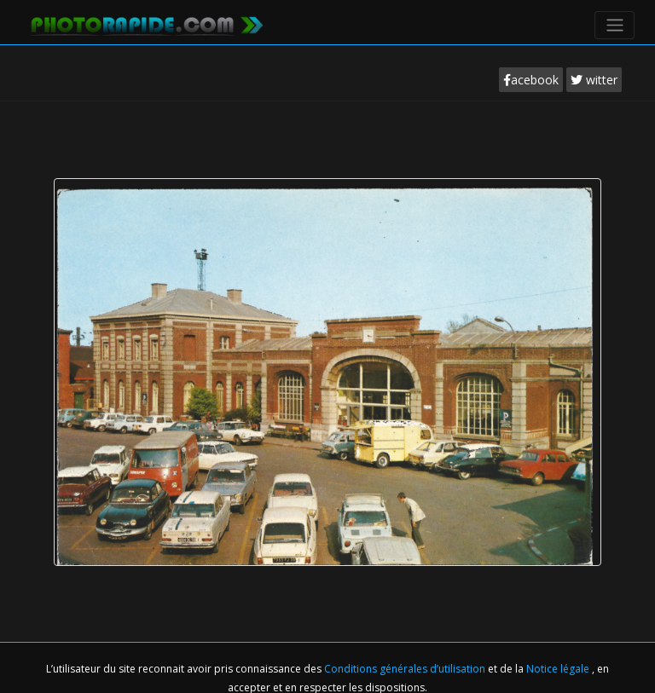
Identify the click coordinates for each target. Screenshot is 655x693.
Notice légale (559, 668)
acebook (531, 80)
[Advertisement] (327, 152)
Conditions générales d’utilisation (406, 668)
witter (594, 80)
